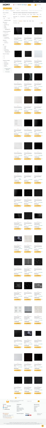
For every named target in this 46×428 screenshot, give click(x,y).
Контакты (35, 413)
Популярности (21, 20)
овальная (5, 65)
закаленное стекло (7, 38)
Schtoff (5, 26)
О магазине (35, 409)
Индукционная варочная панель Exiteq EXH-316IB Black (38, 38)
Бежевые (40, 16)
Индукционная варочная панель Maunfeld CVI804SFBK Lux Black (18, 248)
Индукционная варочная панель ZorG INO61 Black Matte (18, 177)
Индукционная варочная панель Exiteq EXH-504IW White (18, 367)
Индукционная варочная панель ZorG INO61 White (18, 154)
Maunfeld (5, 23)
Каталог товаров (7, 8)
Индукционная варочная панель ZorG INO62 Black (28, 131)
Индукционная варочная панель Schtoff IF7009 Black (38, 367)
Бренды (35, 410)
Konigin (38, 14)
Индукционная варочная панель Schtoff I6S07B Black (38, 177)
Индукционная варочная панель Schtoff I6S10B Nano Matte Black (28, 390)
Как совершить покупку (20, 410)
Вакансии (18, 413)
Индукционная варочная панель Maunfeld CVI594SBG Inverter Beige (38, 320)
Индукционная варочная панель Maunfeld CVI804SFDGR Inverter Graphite (38, 296)
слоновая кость (6, 49)
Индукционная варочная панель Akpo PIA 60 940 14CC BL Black (18, 38)
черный (5, 46)
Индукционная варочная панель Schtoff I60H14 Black (38, 108)
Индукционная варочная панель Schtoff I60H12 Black (38, 85)
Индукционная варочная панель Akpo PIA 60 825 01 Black (28, 85)
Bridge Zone (6, 66)
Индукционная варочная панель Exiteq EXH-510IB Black (28, 224)
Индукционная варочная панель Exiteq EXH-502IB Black (38, 201)
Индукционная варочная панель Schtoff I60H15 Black (28, 367)
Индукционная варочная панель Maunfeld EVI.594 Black (28, 61)
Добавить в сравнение (18, 45)
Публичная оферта (19, 412)
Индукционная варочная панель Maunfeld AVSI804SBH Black (38, 224)
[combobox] (18, 23)
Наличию (24, 20)
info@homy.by (7, 412)
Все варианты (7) (7, 29)
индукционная (6, 32)
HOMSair (34, 14)
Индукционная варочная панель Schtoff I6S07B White (18, 131)
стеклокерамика (6, 37)
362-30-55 (18, 4)
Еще (29, 4)
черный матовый (6, 50)
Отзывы (35, 412)
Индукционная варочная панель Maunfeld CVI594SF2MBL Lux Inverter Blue (28, 320)
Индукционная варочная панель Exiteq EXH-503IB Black (28, 154)
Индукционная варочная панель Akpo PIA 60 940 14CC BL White (38, 61)
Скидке (30, 20)
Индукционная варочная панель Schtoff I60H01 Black (28, 108)
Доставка (18, 408)
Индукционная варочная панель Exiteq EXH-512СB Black (28, 295)
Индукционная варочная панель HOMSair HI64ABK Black (18, 343)
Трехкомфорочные (28, 16)
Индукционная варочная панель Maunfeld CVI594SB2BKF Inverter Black (18, 296)
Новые (33, 20)
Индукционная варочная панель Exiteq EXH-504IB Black (38, 248)
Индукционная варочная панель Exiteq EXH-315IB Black (28, 38)
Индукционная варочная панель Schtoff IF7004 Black (18, 390)
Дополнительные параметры (7, 69)
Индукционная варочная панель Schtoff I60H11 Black (18, 201)
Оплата (18, 409)
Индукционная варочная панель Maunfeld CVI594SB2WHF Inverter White (18, 320)
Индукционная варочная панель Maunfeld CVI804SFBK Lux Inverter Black (28, 344)
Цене (27, 20)
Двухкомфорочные (23, 16)
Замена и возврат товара (20, 411)
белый (5, 48)
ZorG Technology (6, 24)
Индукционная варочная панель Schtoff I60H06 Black (28, 177)
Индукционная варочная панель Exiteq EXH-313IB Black (18, 61)
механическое (6, 42)
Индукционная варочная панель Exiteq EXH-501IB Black (18, 271)
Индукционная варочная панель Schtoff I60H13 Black (38, 131)
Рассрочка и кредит (37, 408)
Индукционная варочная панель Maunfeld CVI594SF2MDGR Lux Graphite (28, 272)
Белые (14, 17)
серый (5, 47)
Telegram (25, 4)
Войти (40, 1)
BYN (34, 1)
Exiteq (5, 25)
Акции (35, 411)
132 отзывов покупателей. (8, 420)
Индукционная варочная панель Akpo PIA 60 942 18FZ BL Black (38, 343)
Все (16, 14)
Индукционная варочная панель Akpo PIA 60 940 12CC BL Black (28, 201)
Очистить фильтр (7, 71)
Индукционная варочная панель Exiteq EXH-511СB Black (38, 271)
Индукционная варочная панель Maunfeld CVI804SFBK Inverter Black (18, 225)
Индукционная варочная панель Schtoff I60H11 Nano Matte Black (38, 390)
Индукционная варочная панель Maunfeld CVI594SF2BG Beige (28, 248)
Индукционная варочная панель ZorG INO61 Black (38, 154)
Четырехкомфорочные (35, 16)
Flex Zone (5, 61)
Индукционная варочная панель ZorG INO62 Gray (18, 84)
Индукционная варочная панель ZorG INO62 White (18, 108)
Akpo (40, 14)
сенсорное (5, 41)
